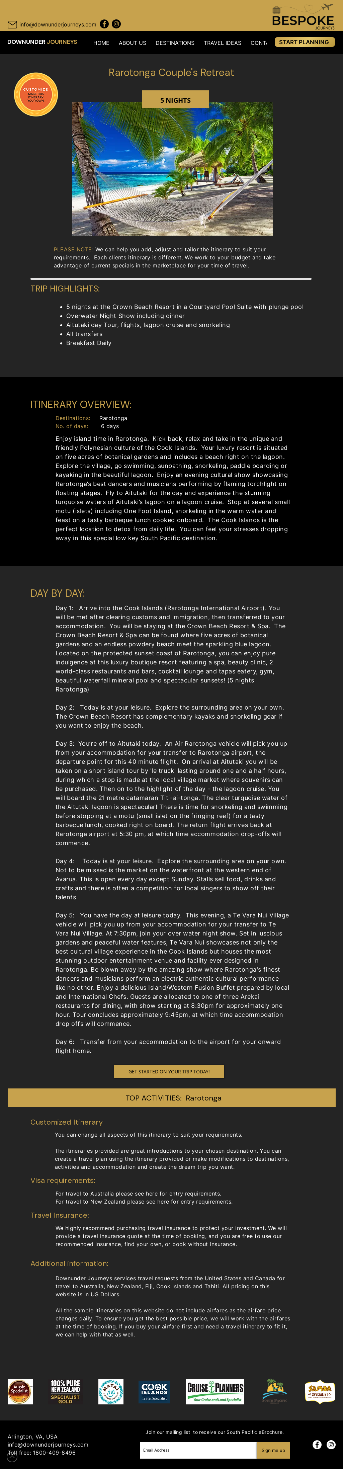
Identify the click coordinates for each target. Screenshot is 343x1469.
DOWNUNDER (27, 42)
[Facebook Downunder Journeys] (104, 23)
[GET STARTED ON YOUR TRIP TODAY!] (169, 1071)
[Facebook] (317, 1444)
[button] (132, 42)
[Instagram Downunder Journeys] (116, 23)
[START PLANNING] (305, 42)
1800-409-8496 (54, 1452)
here (152, 1193)
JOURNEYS (62, 42)
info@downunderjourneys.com (48, 1444)
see (150, 1201)
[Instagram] (331, 1444)
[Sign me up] (273, 1450)
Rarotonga (204, 1098)
